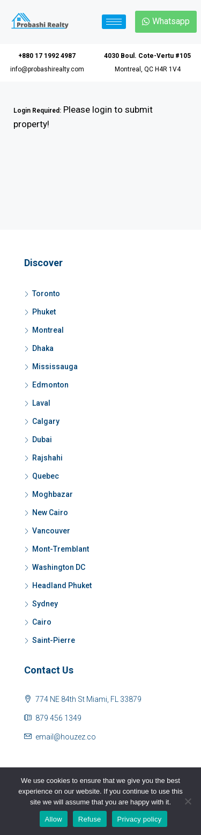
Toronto (46, 293)
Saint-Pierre (53, 640)
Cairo (41, 622)
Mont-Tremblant (60, 549)
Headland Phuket (62, 585)
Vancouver (51, 530)
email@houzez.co (65, 737)
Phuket (44, 311)
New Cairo (50, 512)
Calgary (45, 421)
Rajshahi (47, 457)
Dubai (42, 439)
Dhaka (43, 348)
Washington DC (58, 567)
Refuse (89, 819)
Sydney (45, 603)
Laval (41, 403)
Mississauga (55, 366)
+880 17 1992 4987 (47, 56)
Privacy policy (139, 819)
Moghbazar (52, 494)
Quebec (45, 476)
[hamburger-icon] (114, 21)
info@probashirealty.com (47, 69)
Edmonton (50, 384)
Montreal (48, 330)
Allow (53, 819)
